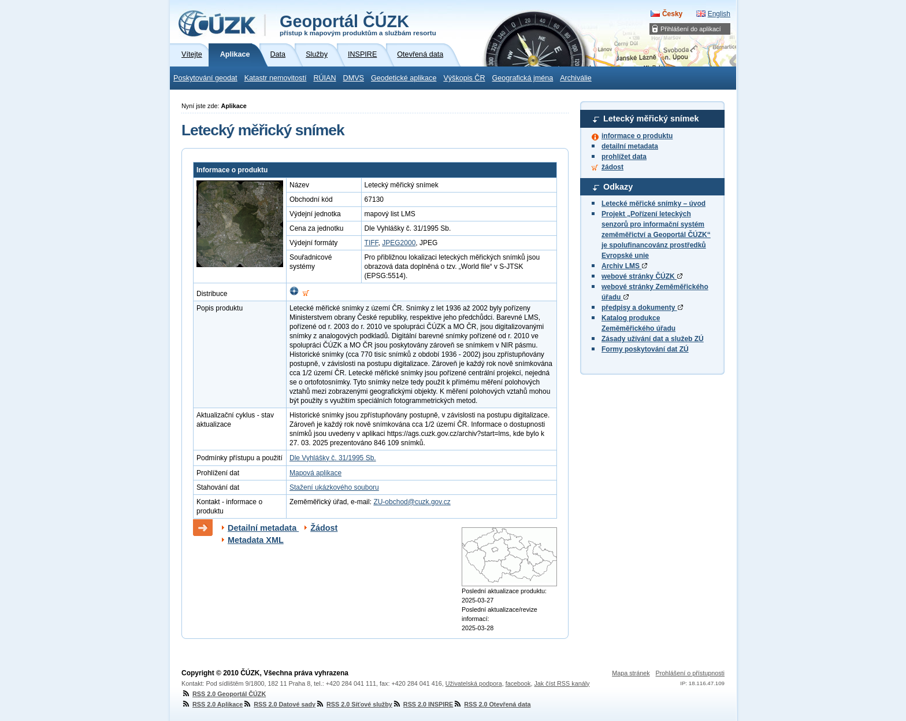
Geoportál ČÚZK (358, 24)
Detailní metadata (263, 528)
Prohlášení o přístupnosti (690, 673)
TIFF (371, 243)
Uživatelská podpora (473, 683)
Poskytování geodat (205, 78)
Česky (672, 14)
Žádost (323, 528)
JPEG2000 (398, 243)
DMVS (353, 78)
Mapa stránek (630, 673)
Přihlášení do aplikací (690, 28)
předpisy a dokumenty (642, 308)
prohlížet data (624, 157)
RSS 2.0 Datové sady (279, 704)
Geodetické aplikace (403, 78)
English (719, 14)
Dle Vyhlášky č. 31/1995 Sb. (332, 458)
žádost (612, 167)
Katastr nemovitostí (275, 78)
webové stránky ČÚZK (641, 276)
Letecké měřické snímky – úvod (653, 203)
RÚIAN (324, 78)
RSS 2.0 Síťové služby (353, 704)
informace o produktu (637, 136)
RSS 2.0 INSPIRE (422, 704)
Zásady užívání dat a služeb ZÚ (652, 339)
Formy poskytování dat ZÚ (645, 349)
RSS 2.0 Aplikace (212, 704)
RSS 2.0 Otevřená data (491, 704)
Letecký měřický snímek (651, 118)
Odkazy (618, 186)
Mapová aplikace (315, 473)
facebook (518, 683)
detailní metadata (629, 146)
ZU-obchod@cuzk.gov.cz (411, 502)
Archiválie (576, 78)
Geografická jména (523, 78)
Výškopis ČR (464, 78)
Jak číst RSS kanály (561, 683)
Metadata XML (256, 540)
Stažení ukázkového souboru (334, 487)
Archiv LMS (624, 266)
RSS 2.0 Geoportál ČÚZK (223, 693)
